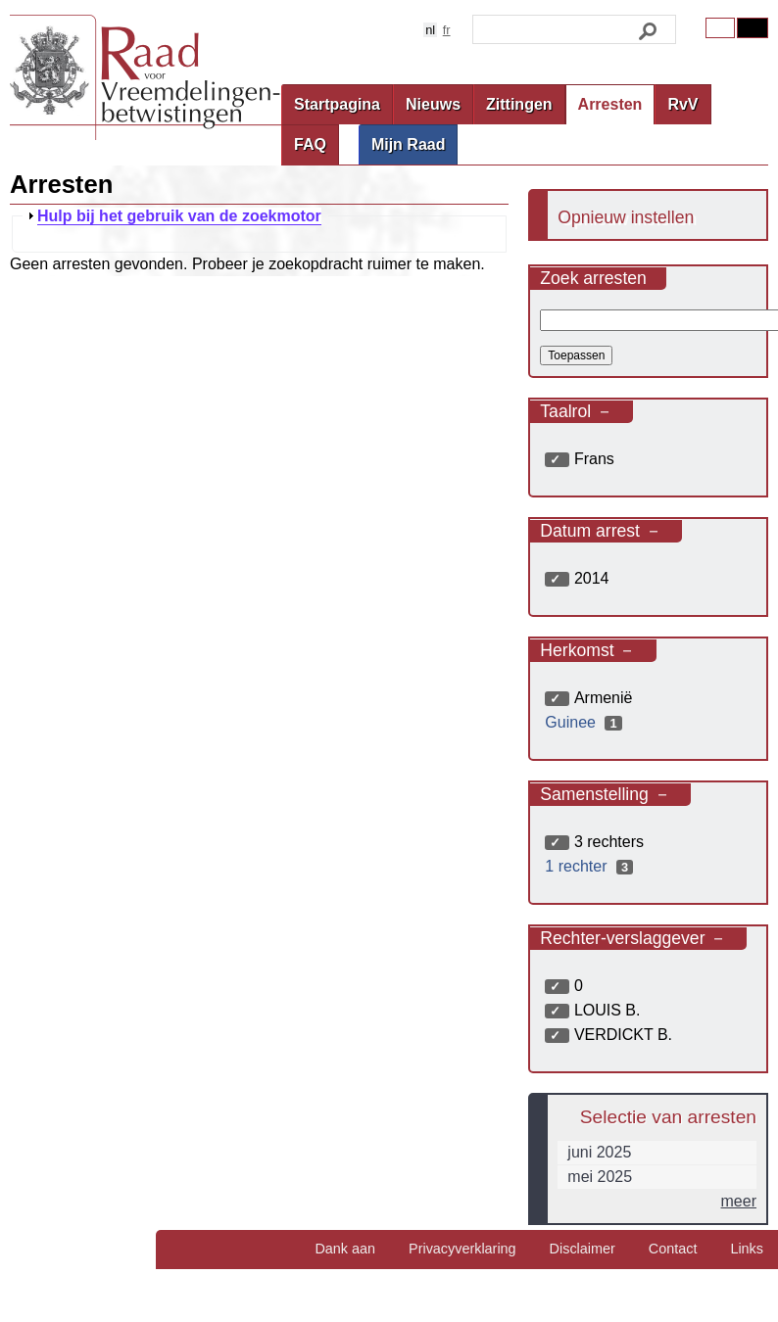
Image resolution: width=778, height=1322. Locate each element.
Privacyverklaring (462, 1248)
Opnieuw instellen (626, 217)
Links (746, 1248)
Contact (673, 1248)
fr (447, 30)
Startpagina (337, 104)
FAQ (310, 144)
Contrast (752, 28)
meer (738, 1201)
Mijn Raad (408, 144)
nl (430, 30)
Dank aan (345, 1248)
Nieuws (433, 104)
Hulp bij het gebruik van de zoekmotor (179, 216)
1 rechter (591, 866)
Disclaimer (582, 1248)
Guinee (585, 722)
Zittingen (519, 104)
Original (720, 28)
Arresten (610, 104)
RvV (682, 104)
